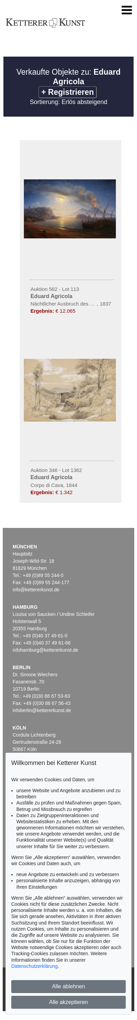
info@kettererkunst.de (36, 589)
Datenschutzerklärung (34, 966)
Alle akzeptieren (68, 1002)
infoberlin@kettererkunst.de (42, 710)
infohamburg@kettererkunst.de (45, 650)
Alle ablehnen (68, 986)
